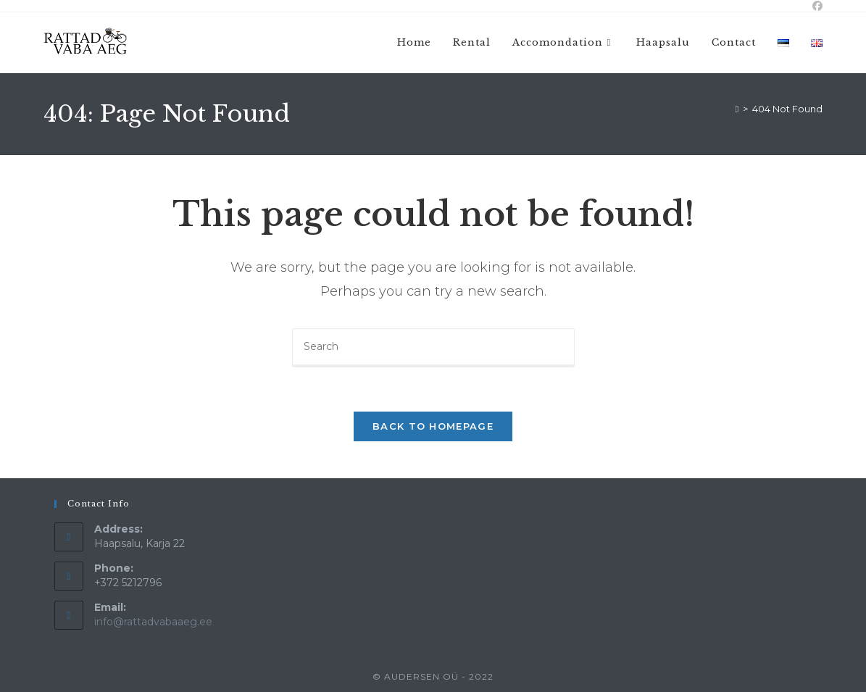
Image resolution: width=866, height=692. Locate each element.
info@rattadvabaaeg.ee (153, 621)
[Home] (737, 108)
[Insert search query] (433, 347)
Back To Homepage (433, 426)
